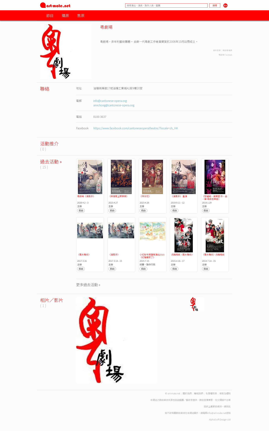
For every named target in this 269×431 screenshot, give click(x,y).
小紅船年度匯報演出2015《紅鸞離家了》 (152, 256)
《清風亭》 (114, 254)
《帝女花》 (145, 196)
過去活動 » (51, 161)
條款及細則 (225, 393)
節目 (50, 15)
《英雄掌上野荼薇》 (118, 196)
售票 (80, 15)
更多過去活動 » (88, 284)
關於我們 (187, 393)
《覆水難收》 (84, 254)
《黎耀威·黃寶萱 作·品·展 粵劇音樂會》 (214, 198)
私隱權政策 (211, 393)
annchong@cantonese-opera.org (113, 105)
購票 (65, 15)
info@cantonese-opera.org (110, 101)
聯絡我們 (198, 393)
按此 (228, 406)
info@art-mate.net (216, 413)
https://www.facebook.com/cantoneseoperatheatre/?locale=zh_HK (135, 128)
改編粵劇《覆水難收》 (182, 254)
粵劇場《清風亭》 (86, 196)
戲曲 (81, 210)
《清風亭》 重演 (179, 196)
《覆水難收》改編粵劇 (213, 254)
